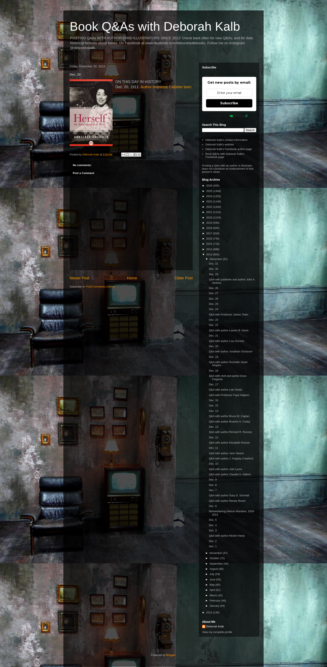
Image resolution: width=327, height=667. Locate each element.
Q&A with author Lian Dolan (225, 389)
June (213, 579)
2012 (209, 612)
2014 (209, 249)
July (212, 574)
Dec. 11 (213, 447)
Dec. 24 (213, 309)
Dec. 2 (213, 541)
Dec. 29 (213, 274)
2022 (209, 206)
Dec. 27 (213, 293)
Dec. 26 (213, 298)
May (212, 584)
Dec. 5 (213, 519)
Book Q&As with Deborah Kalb (155, 26)
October (215, 558)
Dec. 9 (213, 479)
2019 (209, 222)
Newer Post (79, 278)
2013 (209, 254)
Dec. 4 (213, 525)
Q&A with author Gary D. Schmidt (229, 495)
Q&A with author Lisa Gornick (226, 341)
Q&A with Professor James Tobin (228, 314)
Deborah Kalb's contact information (226, 139)
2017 (209, 233)
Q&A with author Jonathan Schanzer (231, 351)
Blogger (170, 655)
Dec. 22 (213, 325)
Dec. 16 (213, 400)
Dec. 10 (213, 463)
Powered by (229, 115)
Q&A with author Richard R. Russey (230, 432)
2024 (209, 196)
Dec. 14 (213, 410)
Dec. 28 (213, 288)
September (217, 563)
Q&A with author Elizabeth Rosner (229, 442)
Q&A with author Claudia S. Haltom (230, 474)
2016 (209, 238)
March (214, 595)
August (214, 568)
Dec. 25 (213, 303)
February (215, 600)
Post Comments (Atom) (100, 286)
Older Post (184, 278)
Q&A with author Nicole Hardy (227, 535)
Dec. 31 (213, 263)
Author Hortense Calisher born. (166, 87)
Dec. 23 (213, 319)
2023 (209, 201)
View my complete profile (217, 632)
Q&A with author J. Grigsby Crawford (231, 458)
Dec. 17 (213, 384)
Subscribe (229, 103)
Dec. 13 (213, 426)
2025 (209, 191)
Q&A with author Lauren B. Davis (228, 330)
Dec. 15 (213, 405)
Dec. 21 (213, 335)
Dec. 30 (213, 268)
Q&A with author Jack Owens (226, 453)
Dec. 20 (213, 346)
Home (132, 278)
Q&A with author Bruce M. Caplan (229, 416)
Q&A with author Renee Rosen (227, 500)
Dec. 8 (213, 485)
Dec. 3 (213, 530)
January (215, 605)
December (216, 259)
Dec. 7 (213, 490)
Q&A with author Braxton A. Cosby (229, 421)
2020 (209, 217)
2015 (209, 243)
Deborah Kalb (215, 626)
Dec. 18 (213, 370)
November (216, 553)
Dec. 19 (213, 356)
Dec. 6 (213, 506)
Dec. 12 (213, 437)
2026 (209, 185)
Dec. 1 (213, 546)
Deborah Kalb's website (219, 144)
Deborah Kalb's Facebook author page (228, 149)
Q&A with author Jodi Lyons (225, 469)
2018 (209, 227)
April (213, 589)
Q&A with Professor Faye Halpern (229, 395)
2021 (209, 212)
